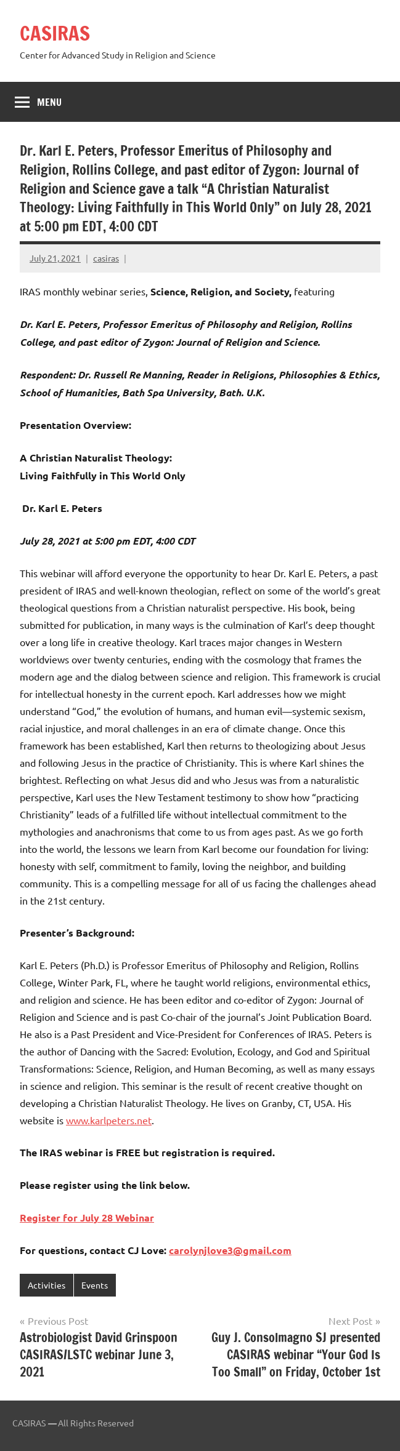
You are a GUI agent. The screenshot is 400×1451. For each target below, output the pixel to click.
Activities (46, 1284)
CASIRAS (55, 33)
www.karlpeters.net (109, 1120)
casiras (106, 257)
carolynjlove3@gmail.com (230, 1250)
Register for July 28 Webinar (87, 1217)
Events (94, 1284)
